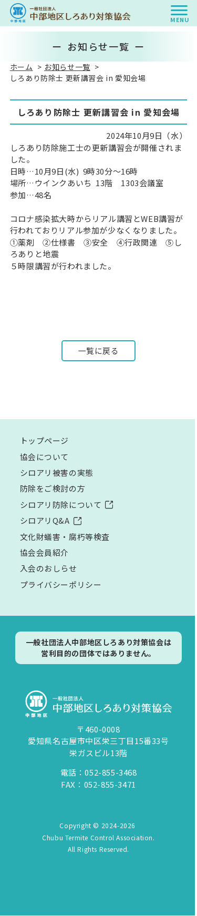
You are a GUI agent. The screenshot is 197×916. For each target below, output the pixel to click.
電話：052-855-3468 (98, 773)
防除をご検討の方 (53, 488)
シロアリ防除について (61, 505)
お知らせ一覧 (67, 67)
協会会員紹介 (44, 552)
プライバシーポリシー (61, 585)
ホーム (21, 67)
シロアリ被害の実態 (57, 473)
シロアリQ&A (45, 520)
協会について (44, 456)
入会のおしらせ (48, 569)
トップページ (44, 440)
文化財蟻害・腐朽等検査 (65, 537)
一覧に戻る (98, 350)
